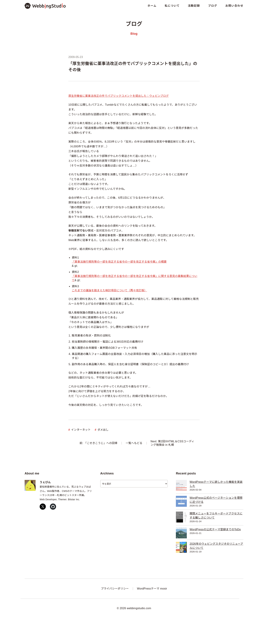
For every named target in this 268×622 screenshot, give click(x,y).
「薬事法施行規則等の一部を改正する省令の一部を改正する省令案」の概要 (119, 261)
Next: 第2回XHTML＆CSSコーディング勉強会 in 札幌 (172, 443)
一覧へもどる (134, 443)
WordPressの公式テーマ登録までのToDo (215, 529)
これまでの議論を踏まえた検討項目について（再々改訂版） (109, 290)
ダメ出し (103, 429)
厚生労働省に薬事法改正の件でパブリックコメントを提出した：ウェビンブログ (118, 95)
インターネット (81, 429)
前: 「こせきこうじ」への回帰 (98, 443)
